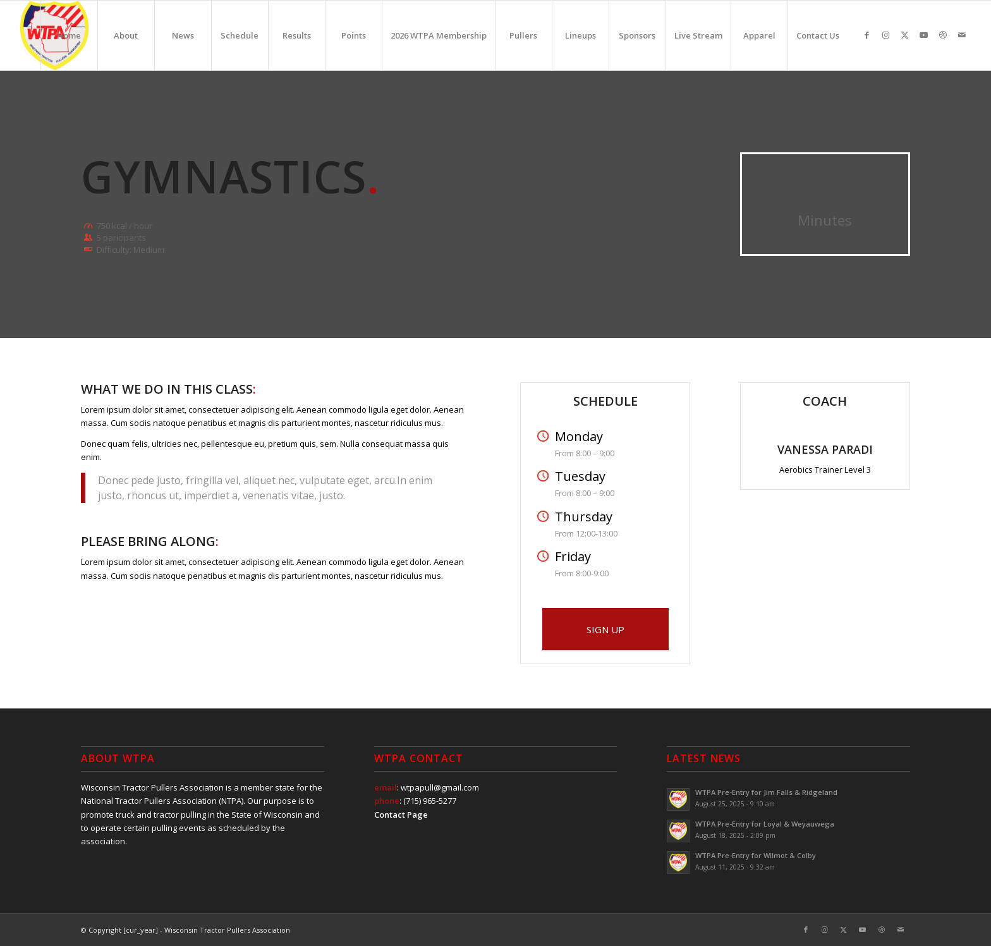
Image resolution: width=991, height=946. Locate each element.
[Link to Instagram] (886, 34)
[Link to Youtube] (924, 34)
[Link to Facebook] (867, 34)
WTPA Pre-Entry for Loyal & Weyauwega (764, 823)
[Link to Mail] (961, 34)
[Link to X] (905, 34)
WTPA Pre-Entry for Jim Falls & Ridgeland (766, 792)
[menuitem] (68, 35)
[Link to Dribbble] (942, 34)
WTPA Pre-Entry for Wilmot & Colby (755, 855)
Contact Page (401, 814)
